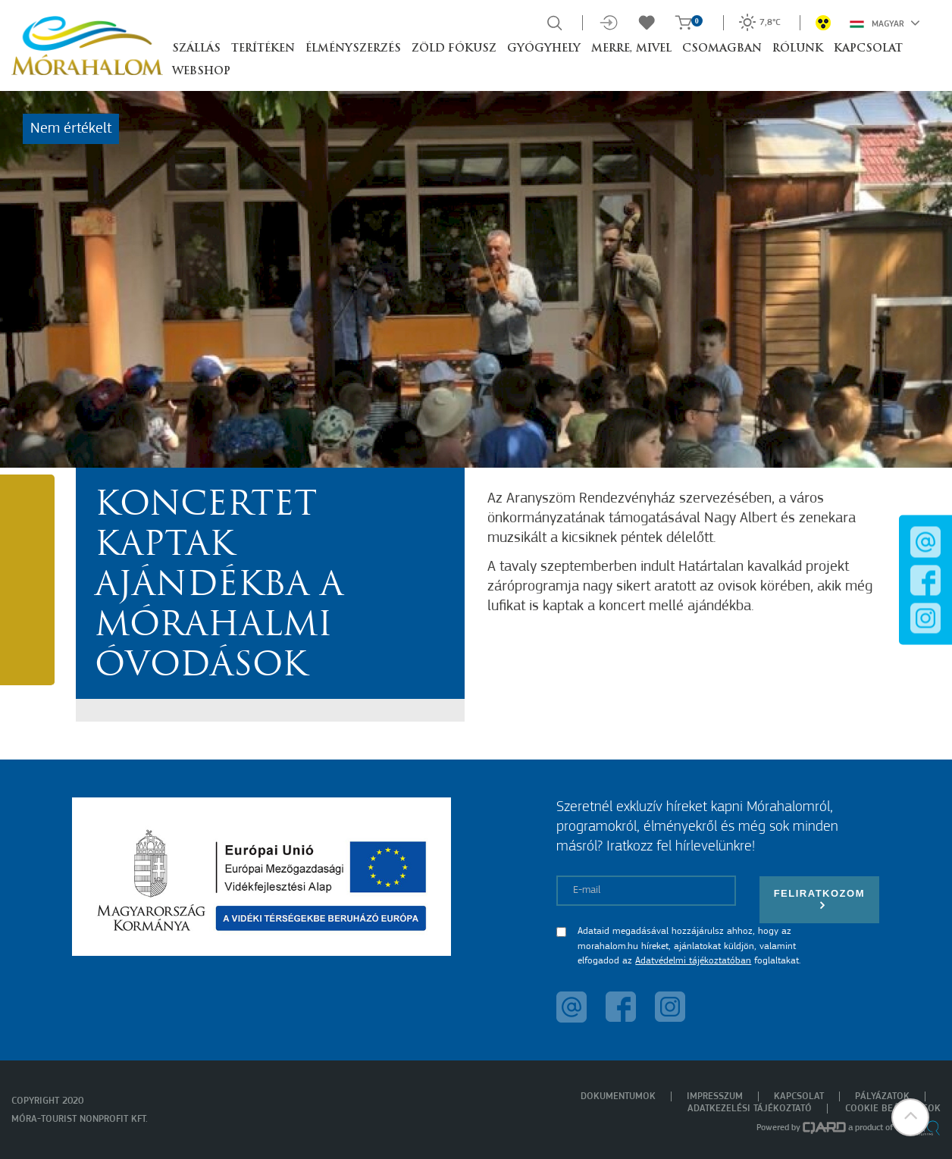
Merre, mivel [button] (631, 49)
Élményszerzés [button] (353, 49)
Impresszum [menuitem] (715, 1096)
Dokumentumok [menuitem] (618, 1096)
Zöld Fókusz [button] (454, 49)
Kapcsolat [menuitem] (799, 1096)
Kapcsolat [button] (868, 49)
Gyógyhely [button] (544, 49)
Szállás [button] (196, 49)
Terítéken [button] (263, 49)
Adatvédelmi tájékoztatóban (693, 961)
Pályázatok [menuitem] (882, 1096)
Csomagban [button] (722, 49)
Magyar (885, 22)
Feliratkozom (819, 899)
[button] (910, 1117)
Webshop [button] (201, 71)
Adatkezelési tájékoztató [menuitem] (749, 1109)
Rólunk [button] (797, 49)
